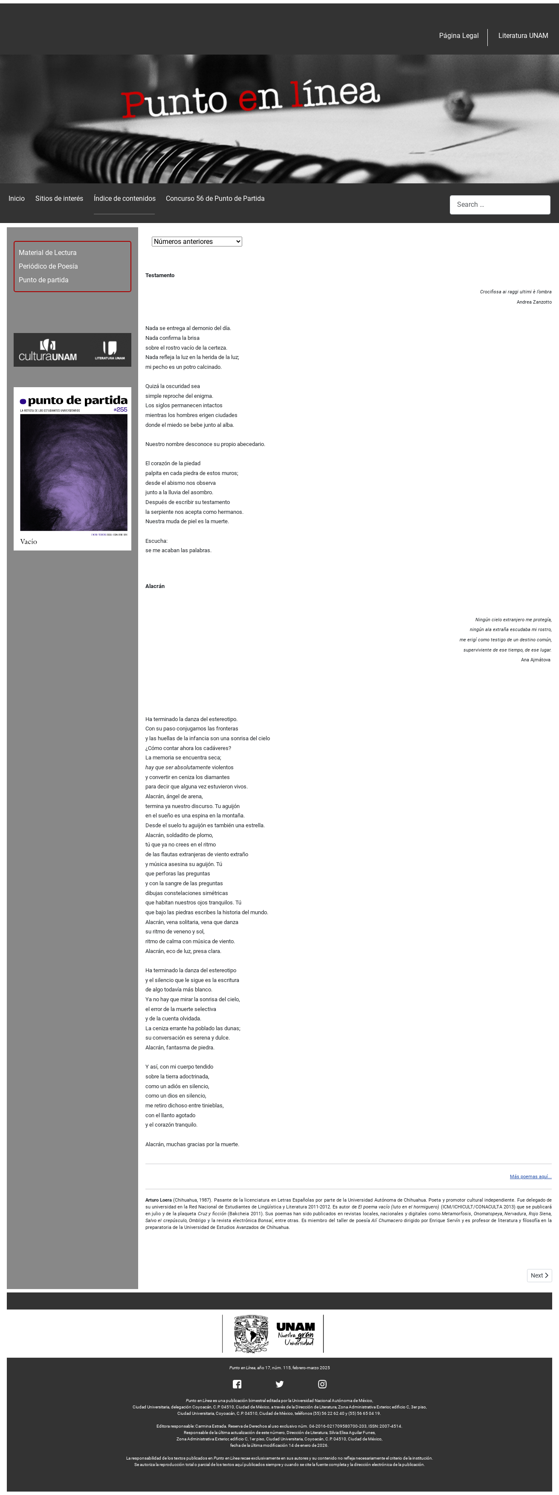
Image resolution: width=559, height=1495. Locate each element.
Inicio (17, 198)
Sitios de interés (59, 198)
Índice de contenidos (125, 198)
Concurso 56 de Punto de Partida (215, 198)
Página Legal (459, 36)
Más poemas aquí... (531, 1176)
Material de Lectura (48, 253)
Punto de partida (44, 280)
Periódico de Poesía (48, 266)
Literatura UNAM (523, 36)
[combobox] (500, 204)
